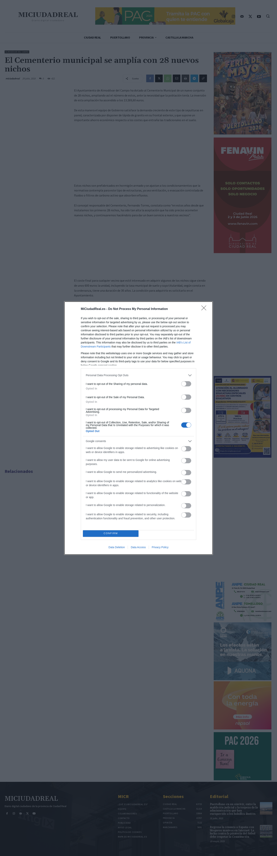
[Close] (205, 309)
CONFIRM (110, 533)
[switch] (186, 383)
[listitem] (138, 375)
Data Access (138, 547)
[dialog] (138, 428)
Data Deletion (116, 547)
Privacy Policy (160, 547)
